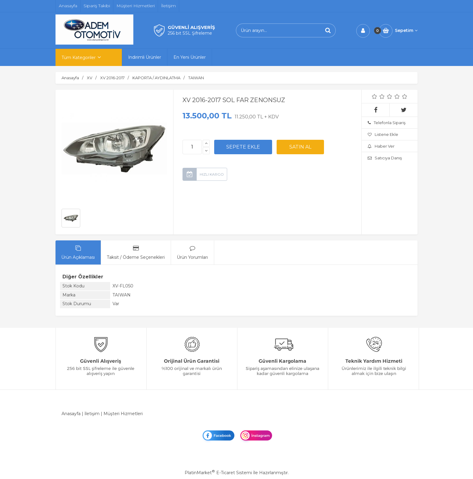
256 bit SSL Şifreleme (190, 33)
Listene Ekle (383, 134)
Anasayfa (71, 413)
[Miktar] (192, 147)
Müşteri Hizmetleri (123, 413)
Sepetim (406, 30)
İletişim (92, 413)
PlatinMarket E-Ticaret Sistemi (218, 472)
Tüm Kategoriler (79, 57)
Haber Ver (381, 146)
